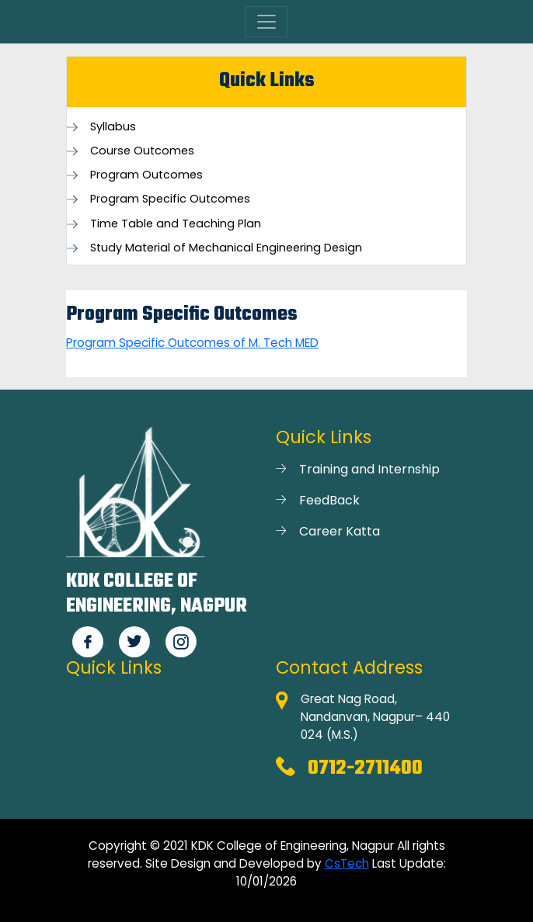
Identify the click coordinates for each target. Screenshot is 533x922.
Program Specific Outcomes (170, 199)
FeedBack (329, 500)
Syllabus (113, 127)
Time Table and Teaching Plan (175, 224)
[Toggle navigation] (266, 21)
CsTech (347, 863)
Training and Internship (369, 469)
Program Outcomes (146, 175)
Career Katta (339, 531)
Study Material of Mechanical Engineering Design (226, 248)
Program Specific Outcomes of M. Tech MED (192, 342)
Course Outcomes (142, 151)
